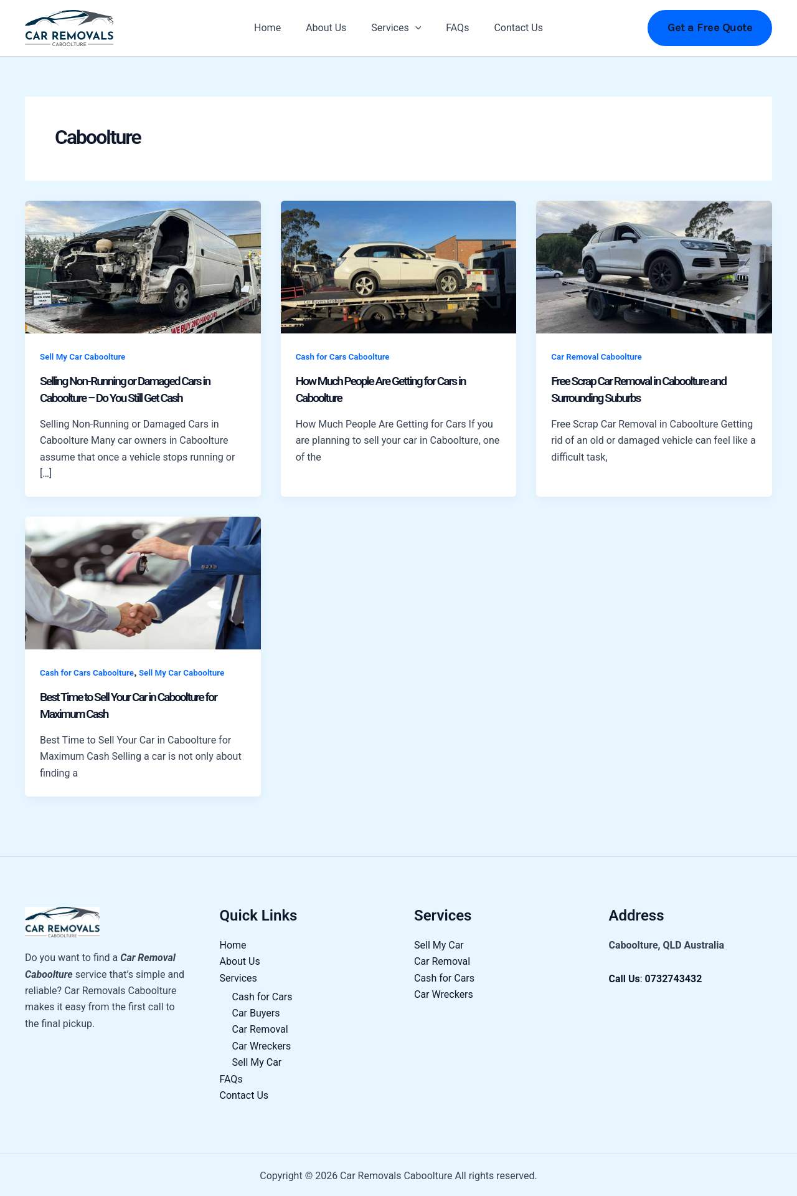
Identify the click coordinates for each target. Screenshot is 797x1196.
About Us (331, 28)
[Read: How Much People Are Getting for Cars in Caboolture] (399, 266)
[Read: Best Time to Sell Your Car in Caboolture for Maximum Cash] (143, 581)
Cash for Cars (262, 994)
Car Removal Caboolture (598, 356)
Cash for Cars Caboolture (345, 356)
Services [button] (396, 28)
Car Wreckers (261, 1044)
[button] (415, 28)
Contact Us (508, 28)
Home (277, 28)
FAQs (452, 28)
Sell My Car (257, 1060)
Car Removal (260, 1027)
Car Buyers (256, 1011)
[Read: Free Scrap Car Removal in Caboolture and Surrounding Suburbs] (654, 266)
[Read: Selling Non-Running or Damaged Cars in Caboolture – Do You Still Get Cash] (143, 266)
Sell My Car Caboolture (85, 356)
